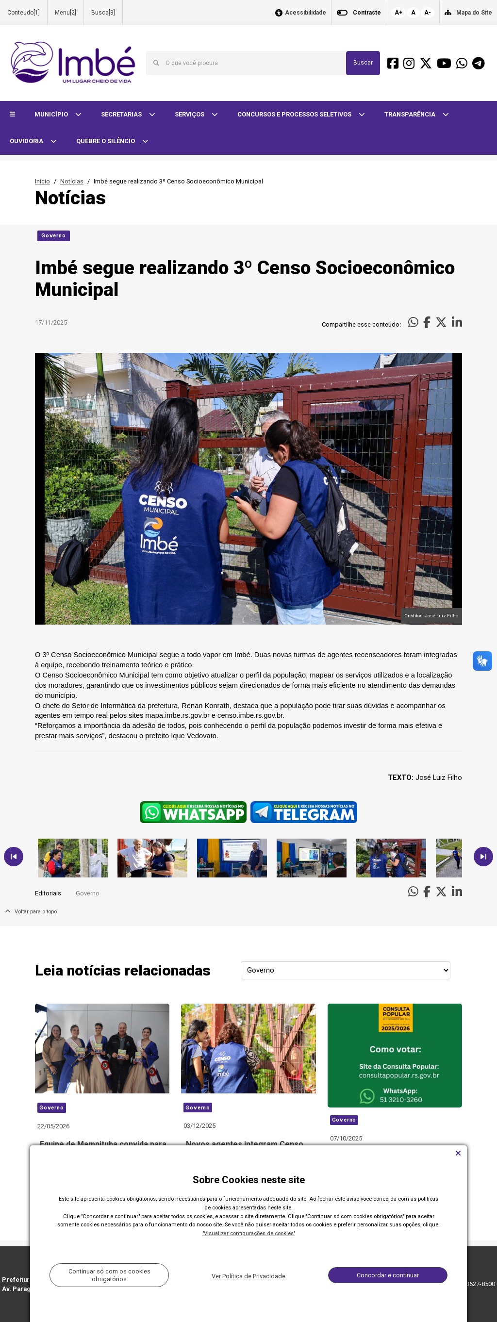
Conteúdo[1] (23, 12)
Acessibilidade (305, 13)
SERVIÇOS (190, 114)
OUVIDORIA (27, 141)
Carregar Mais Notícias (248, 1203)
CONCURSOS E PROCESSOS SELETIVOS (295, 114)
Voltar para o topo (31, 912)
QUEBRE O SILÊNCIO (106, 141)
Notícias (71, 181)
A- (427, 12)
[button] (12, 115)
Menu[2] (65, 12)
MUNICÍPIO (51, 114)
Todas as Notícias (432, 1203)
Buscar (363, 62)
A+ (398, 12)
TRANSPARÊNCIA (410, 114)
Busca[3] (103, 12)
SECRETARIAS (122, 114)
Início (42, 181)
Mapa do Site (474, 13)
